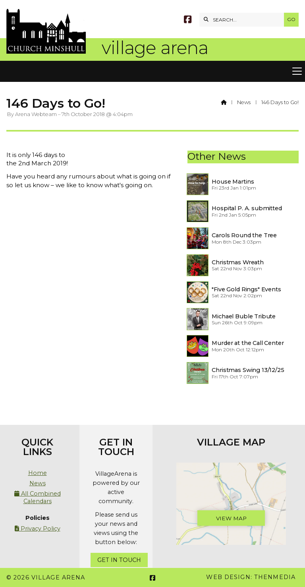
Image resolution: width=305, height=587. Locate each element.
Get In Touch (119, 560)
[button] (152, 71)
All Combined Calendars (37, 497)
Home (37, 473)
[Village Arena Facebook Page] (187, 20)
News (244, 102)
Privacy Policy (37, 528)
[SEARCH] (243, 20)
